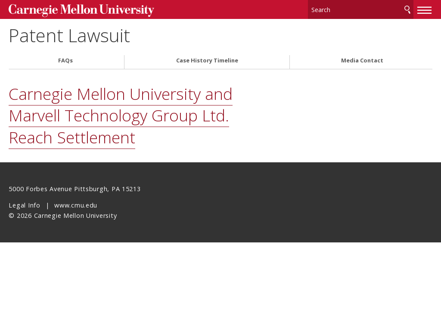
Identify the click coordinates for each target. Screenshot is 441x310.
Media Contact (362, 59)
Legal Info (24, 204)
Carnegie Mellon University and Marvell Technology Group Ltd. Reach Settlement (121, 115)
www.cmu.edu (75, 204)
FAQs (65, 59)
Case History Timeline (207, 59)
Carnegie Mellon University (73, 9)
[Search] (361, 8)
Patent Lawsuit (76, 34)
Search (407, 8)
